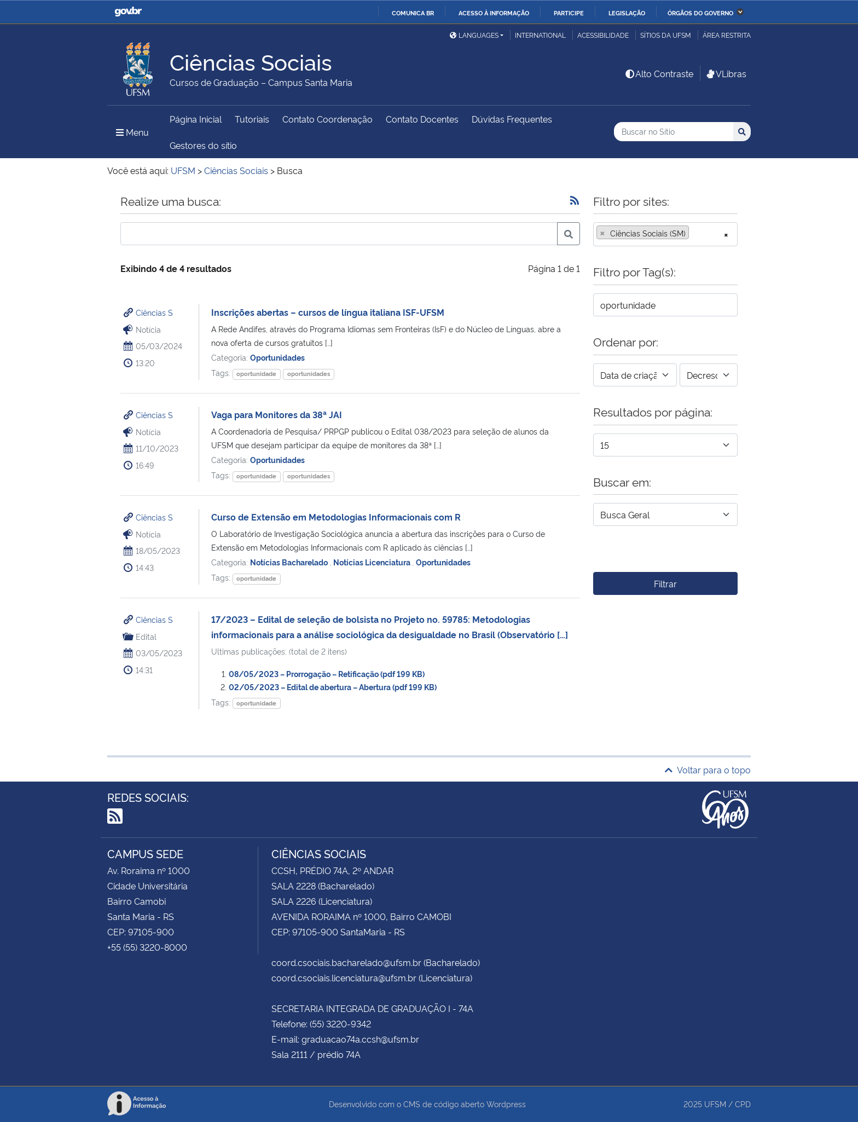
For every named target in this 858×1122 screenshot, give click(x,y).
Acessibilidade (603, 34)
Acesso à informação (494, 12)
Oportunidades (277, 357)
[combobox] (665, 234)
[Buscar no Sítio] (673, 131)
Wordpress (506, 1103)
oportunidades (308, 373)
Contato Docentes (422, 119)
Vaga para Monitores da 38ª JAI (276, 414)
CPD (743, 1103)
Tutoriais (252, 119)
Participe (569, 12)
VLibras (725, 73)
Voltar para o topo (708, 770)
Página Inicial (196, 119)
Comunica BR (413, 12)
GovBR (128, 12)
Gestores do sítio (203, 145)
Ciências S (154, 312)
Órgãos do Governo (700, 12)
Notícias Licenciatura (372, 562)
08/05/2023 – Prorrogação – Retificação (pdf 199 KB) (327, 673)
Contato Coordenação (327, 119)
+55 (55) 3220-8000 (147, 947)
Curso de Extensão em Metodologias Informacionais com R (336, 517)
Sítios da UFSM (665, 34)
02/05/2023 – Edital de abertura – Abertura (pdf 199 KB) (333, 686)
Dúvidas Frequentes (512, 119)
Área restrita (727, 34)
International (540, 34)
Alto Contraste (658, 73)
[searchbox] (695, 233)
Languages (474, 34)
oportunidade (256, 373)
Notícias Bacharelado (289, 562)
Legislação (626, 12)
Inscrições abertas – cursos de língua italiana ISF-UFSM (327, 312)
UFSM (715, 1103)
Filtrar (665, 583)
